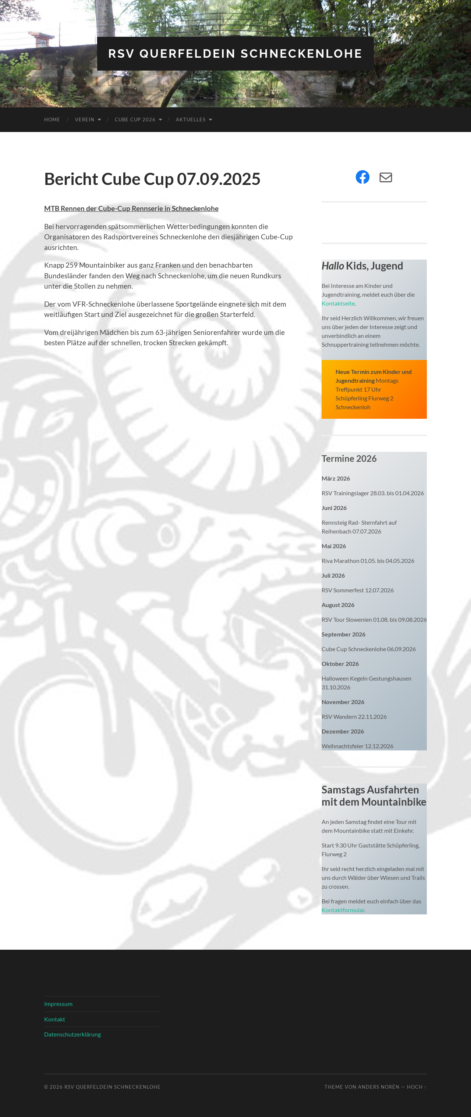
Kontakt (54, 1019)
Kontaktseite (338, 303)
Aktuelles (191, 119)
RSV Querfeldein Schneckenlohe (235, 53)
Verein (85, 119)
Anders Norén (379, 1087)
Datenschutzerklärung (72, 1034)
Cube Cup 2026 (135, 119)
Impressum (58, 1003)
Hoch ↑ (417, 1087)
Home (52, 119)
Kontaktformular (343, 909)
